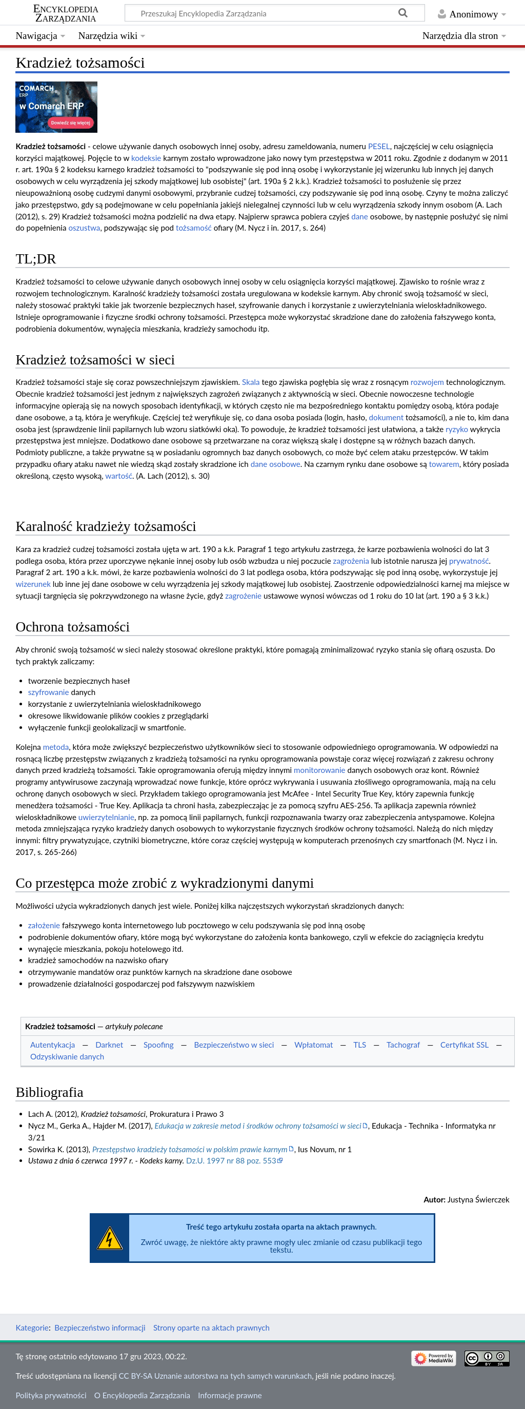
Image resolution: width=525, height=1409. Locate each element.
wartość (118, 475)
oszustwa (84, 227)
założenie (44, 925)
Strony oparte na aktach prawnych (211, 1327)
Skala (251, 381)
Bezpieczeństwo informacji (99, 1327)
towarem (444, 463)
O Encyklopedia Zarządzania (142, 1395)
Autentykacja (52, 1044)
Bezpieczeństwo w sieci (234, 1044)
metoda (56, 746)
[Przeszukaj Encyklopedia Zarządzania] (275, 13)
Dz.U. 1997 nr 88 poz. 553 (231, 1160)
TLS (359, 1044)
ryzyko (457, 429)
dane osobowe (275, 463)
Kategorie (31, 1327)
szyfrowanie (48, 692)
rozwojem (427, 381)
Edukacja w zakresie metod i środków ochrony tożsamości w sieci (258, 1125)
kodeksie (146, 157)
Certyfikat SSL (464, 1044)
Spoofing (159, 1044)
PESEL (379, 146)
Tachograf (403, 1044)
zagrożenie (243, 595)
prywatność (469, 560)
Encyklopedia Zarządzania (65, 13)
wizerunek (33, 583)
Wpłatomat (313, 1044)
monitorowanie (319, 769)
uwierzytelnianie (106, 817)
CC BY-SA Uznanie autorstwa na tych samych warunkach (215, 1375)
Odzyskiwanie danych (67, 1056)
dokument (386, 417)
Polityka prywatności (50, 1395)
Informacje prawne (229, 1395)
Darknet (109, 1044)
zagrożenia (351, 560)
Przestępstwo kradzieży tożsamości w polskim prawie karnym (190, 1149)
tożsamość (194, 227)
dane (359, 216)
